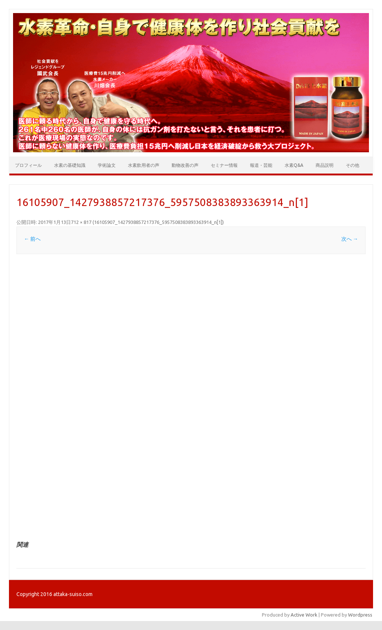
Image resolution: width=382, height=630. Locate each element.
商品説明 (325, 165)
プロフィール (28, 165)
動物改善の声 (185, 165)
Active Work (304, 614)
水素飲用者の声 (143, 165)
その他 (352, 165)
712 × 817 (81, 222)
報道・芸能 (261, 165)
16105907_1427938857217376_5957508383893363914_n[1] (158, 222)
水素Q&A (294, 165)
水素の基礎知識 (69, 165)
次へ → (349, 239)
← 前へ (32, 239)
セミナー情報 (224, 165)
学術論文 (107, 165)
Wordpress (360, 614)
